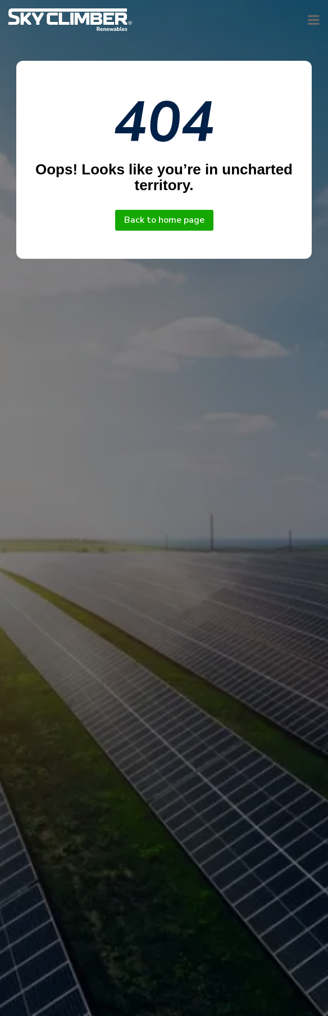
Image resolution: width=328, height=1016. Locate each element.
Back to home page (164, 220)
